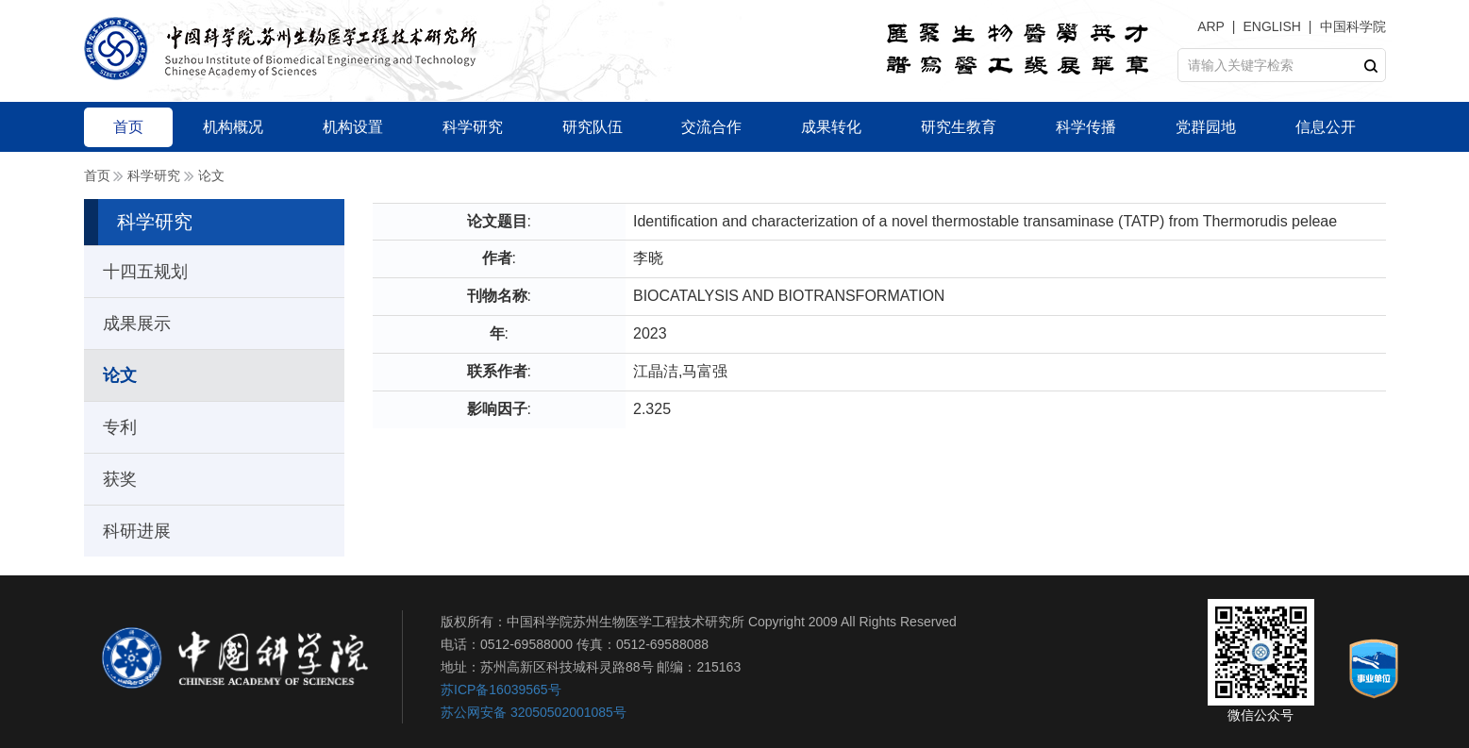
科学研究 (153, 175)
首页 (97, 175)
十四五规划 (145, 271)
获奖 (120, 479)
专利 (120, 427)
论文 (211, 175)
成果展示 (137, 323)
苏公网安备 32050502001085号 (533, 712)
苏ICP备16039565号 (501, 689)
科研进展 (137, 531)
